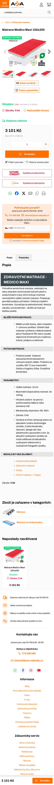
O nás (27, 700)
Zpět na (17, 22)
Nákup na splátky (27, 765)
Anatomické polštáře (26, 461)
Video (27, 695)
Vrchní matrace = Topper (28, 475)
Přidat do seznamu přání (39, 162)
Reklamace (27, 752)
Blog (27, 686)
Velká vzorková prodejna (21, 605)
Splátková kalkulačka (33, 173)
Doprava (27, 713)
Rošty (19, 470)
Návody (27, 760)
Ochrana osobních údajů (27, 722)
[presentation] (5, 51)
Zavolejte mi (27, 236)
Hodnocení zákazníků (27, 704)
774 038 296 (14, 215)
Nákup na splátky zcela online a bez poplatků (30, 613)
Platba (27, 717)
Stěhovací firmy (27, 756)
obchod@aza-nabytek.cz (37, 215)
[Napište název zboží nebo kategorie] (27, 12)
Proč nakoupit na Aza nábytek (27, 691)
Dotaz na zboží (27, 83)
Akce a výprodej (27, 743)
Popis (9, 257)
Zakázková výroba (27, 726)
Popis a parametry (28, 90)
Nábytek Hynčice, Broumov (27, 769)
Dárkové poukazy (27, 747)
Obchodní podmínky (27, 708)
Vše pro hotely (27, 774)
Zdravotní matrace (25, 465)
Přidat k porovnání (15, 162)
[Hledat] (49, 12)
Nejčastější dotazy (38, 110)
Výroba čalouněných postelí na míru (26, 621)
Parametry (24, 257)
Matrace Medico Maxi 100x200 (14, 569)
